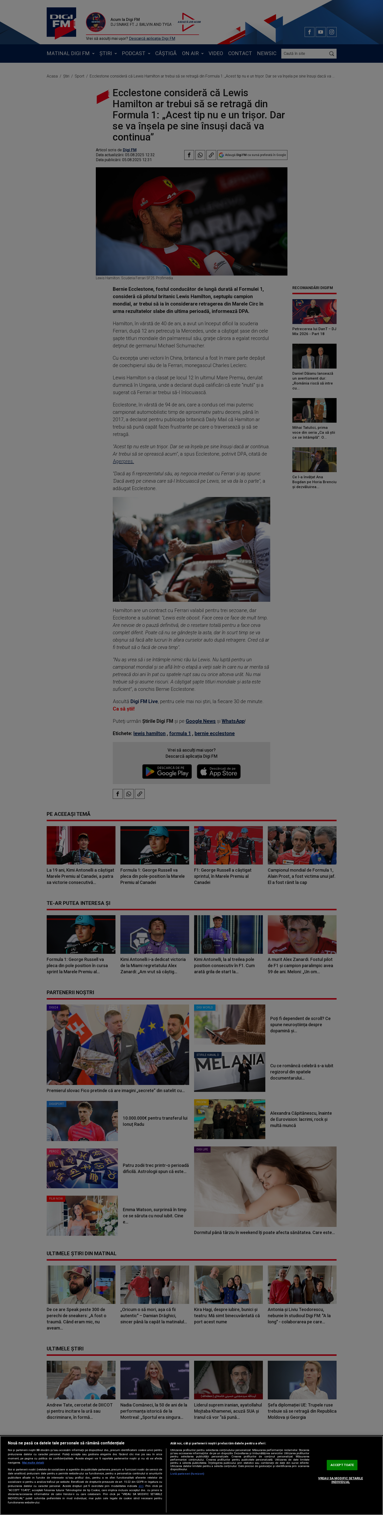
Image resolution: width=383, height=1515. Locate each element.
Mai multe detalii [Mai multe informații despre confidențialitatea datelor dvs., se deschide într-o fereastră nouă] (33, 1462)
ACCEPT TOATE (342, 1465)
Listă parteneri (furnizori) (187, 1473)
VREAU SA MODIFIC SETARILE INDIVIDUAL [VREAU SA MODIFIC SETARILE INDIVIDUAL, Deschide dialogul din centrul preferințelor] (340, 1480)
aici (141, 1486)
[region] (191, 1475)
